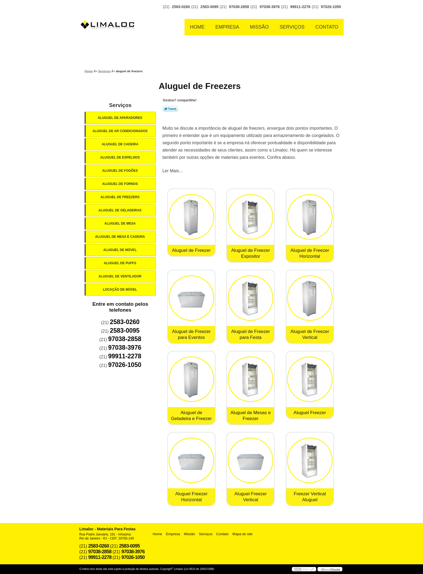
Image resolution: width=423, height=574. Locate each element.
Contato (326, 27)
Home (197, 27)
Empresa (227, 27)
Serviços (292, 27)
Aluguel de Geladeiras (120, 210)
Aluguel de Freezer (191, 250)
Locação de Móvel (120, 289)
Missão (259, 27)
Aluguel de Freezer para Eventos (191, 334)
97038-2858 (239, 7)
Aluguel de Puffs (120, 263)
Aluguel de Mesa (120, 223)
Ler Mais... (172, 171)
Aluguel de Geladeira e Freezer (191, 415)
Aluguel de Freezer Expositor (250, 253)
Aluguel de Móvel (120, 250)
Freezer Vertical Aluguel (310, 496)
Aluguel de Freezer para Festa (250, 334)
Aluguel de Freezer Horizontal (309, 253)
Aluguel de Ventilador (120, 276)
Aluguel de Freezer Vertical (309, 334)
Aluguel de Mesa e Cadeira (120, 237)
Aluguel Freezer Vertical (250, 496)
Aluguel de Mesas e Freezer (250, 415)
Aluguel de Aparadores (120, 118)
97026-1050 (331, 7)
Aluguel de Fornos (120, 184)
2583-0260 (181, 7)
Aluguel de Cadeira (120, 144)
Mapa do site (243, 534)
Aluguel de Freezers (120, 197)
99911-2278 (300, 7)
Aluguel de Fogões (120, 171)
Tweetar (170, 108)
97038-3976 (270, 7)
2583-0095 (209, 7)
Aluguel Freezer (310, 412)
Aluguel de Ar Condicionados (120, 131)
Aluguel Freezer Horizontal (191, 496)
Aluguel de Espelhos (120, 157)
